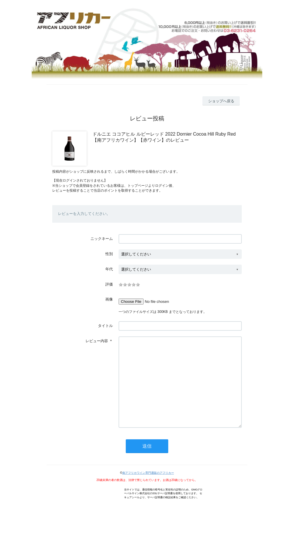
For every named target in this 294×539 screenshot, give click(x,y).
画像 (109, 299)
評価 (109, 284)
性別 (109, 254)
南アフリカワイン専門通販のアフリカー (148, 490)
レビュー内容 (97, 341)
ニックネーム (101, 238)
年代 (109, 269)
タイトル (105, 326)
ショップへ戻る (221, 101)
